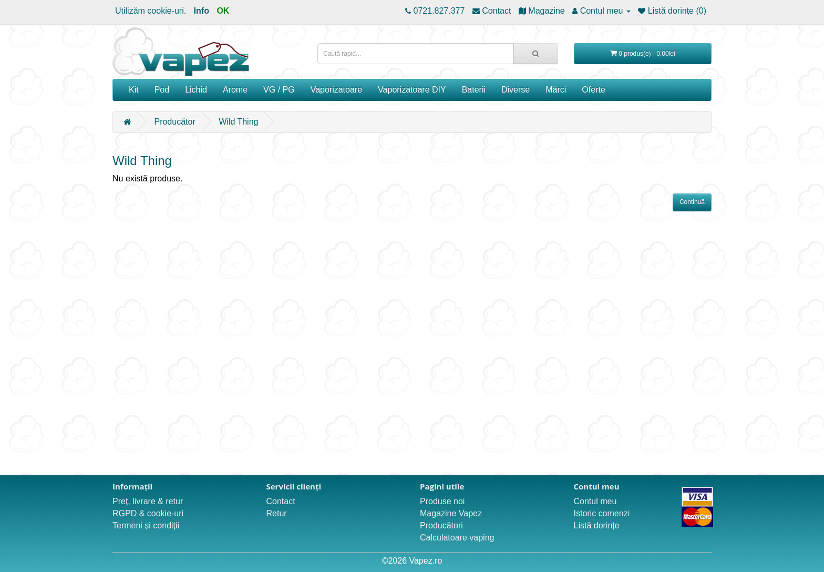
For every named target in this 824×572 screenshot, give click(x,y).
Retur (276, 513)
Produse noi (442, 501)
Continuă (692, 202)
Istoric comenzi (602, 513)
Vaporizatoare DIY (412, 89)
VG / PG (279, 89)
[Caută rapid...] (535, 53)
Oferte (593, 89)
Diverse (515, 89)
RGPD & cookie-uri (147, 513)
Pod (161, 89)
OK (223, 10)
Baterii (474, 89)
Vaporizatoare (336, 89)
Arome (235, 89)
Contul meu (595, 501)
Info (201, 10)
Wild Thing (238, 121)
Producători (441, 525)
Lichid (196, 89)
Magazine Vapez (451, 513)
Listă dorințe (597, 525)
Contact (280, 501)
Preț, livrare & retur (147, 501)
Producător (174, 121)
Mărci (555, 89)
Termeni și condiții (145, 525)
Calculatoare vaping (457, 537)
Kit (134, 89)
